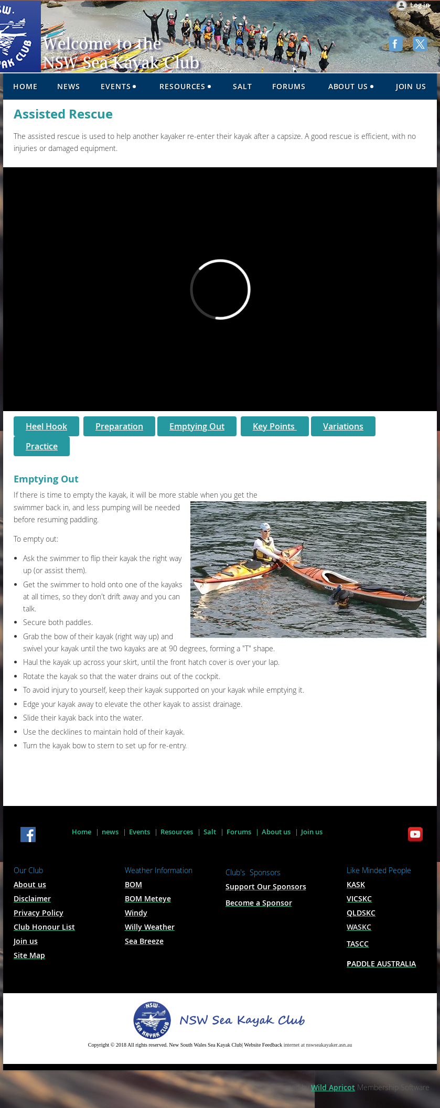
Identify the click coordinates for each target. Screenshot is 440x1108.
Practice (42, 446)
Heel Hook (46, 426)
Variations (343, 426)
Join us (312, 831)
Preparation (119, 426)
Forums (239, 831)
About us (276, 831)
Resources (176, 831)
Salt (209, 831)
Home (81, 831)
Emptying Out (196, 426)
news (110, 831)
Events (139, 831)
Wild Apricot (333, 1087)
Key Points (275, 426)
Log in (420, 4)
